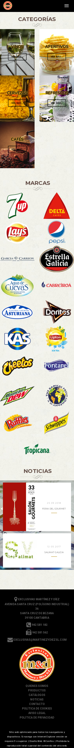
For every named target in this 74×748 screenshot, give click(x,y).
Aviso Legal (37, 713)
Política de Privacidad (37, 717)
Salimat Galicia (54, 552)
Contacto (37, 704)
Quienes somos (37, 685)
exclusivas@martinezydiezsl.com (37, 639)
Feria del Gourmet (54, 508)
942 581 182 (36, 624)
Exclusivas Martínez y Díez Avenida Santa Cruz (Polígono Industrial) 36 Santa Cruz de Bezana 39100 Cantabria (37, 608)
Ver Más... (17, 56)
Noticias (37, 699)
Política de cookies (37, 708)
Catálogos (37, 695)
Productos (37, 690)
